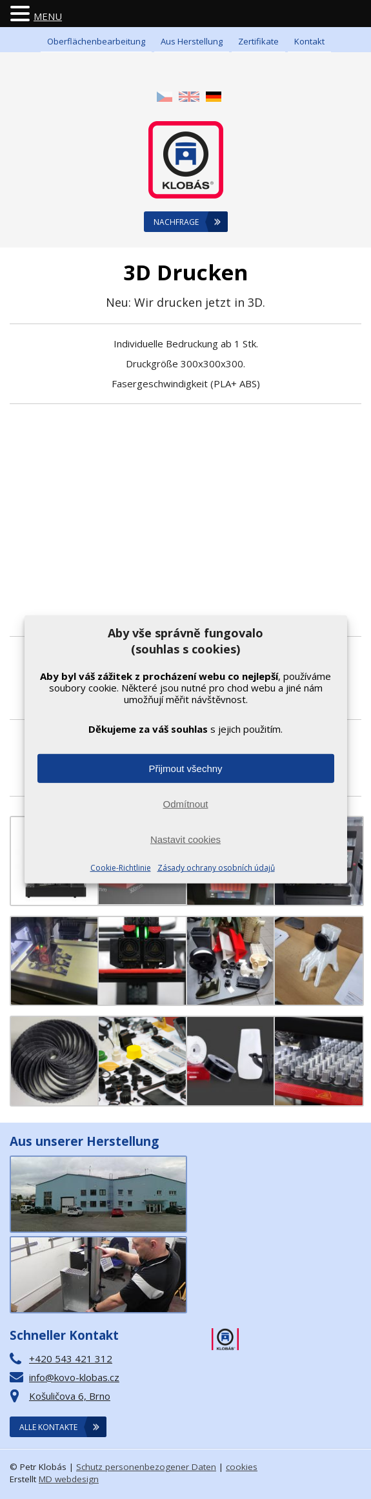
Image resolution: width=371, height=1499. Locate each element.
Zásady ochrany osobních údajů (216, 867)
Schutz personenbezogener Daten (146, 1467)
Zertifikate (258, 41)
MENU (48, 16)
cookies (241, 1467)
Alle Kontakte (48, 1427)
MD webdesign (69, 1479)
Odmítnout (185, 803)
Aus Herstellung (192, 41)
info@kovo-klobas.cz (74, 1377)
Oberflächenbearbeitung (96, 41)
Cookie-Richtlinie (120, 867)
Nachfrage (176, 222)
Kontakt (309, 41)
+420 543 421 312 (70, 1358)
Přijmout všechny (185, 768)
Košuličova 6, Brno (69, 1395)
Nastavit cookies (185, 839)
